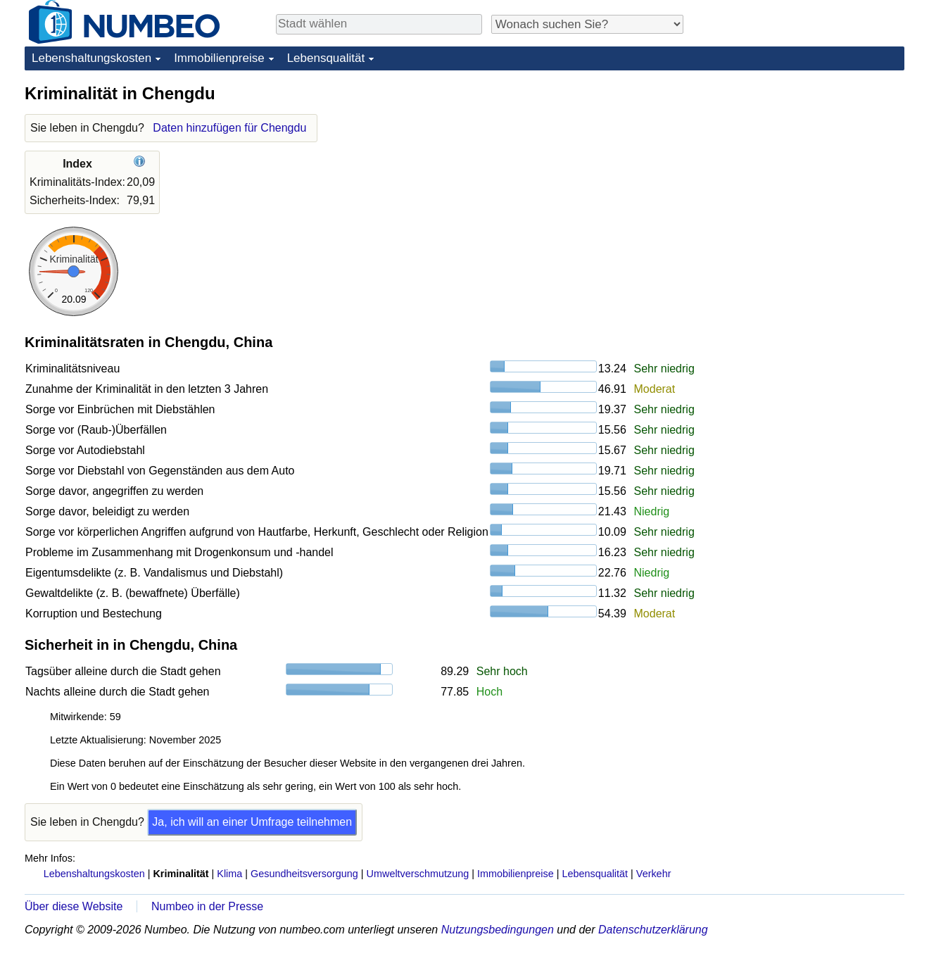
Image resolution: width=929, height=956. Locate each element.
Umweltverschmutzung (418, 873)
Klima (229, 873)
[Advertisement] (798, 170)
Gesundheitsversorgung (304, 873)
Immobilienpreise (219, 58)
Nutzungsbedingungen (497, 930)
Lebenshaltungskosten (91, 58)
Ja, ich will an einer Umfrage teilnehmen (252, 822)
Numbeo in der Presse (207, 906)
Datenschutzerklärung (653, 930)
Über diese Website (73, 906)
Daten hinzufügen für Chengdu (229, 128)
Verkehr (653, 873)
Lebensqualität (326, 58)
